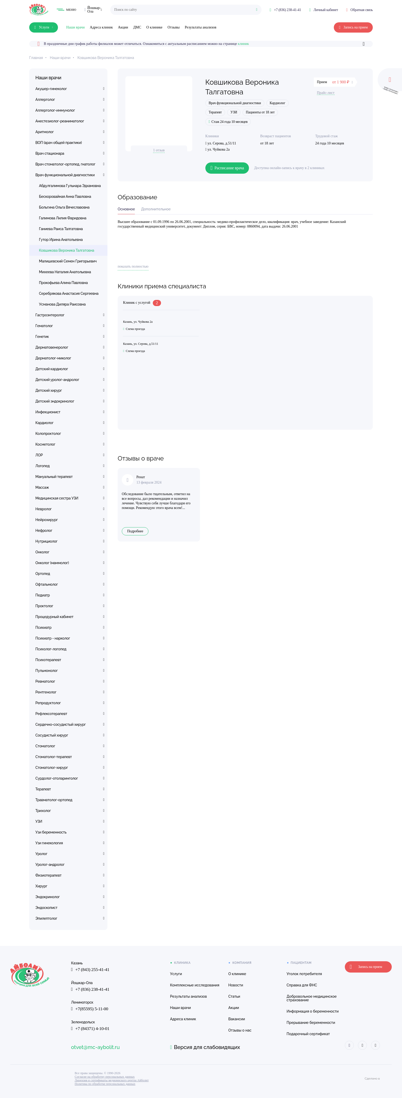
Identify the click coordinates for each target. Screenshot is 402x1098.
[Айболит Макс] (374, 1045)
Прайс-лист (326, 93)
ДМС (137, 27)
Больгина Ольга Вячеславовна (64, 207)
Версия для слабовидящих (205, 1047)
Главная (36, 58)
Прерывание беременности (310, 1022)
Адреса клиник (101, 27)
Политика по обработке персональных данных (105, 1084)
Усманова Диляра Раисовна (62, 304)
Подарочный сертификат (307, 1034)
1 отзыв (159, 150)
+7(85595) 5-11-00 (90, 1009)
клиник (243, 44)
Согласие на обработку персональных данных (105, 1077)
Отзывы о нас (239, 1030)
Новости (235, 985)
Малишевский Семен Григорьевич (68, 261)
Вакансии (236, 1019)
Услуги (176, 974)
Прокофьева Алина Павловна (63, 283)
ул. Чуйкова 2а (217, 149)
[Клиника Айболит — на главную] (38, 9)
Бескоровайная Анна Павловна (65, 196)
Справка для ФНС (301, 985)
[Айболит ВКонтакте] (348, 1045)
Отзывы (173, 27)
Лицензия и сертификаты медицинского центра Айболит (112, 1080)
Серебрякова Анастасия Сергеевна (68, 293)
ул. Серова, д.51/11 (220, 143)
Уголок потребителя (303, 974)
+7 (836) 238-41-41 (90, 989)
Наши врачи (75, 27)
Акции (123, 27)
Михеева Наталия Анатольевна (65, 272)
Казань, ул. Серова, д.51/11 (140, 344)
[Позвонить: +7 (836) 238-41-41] (285, 10)
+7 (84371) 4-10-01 (90, 1029)
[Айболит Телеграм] (361, 1045)
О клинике (154, 27)
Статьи (233, 996)
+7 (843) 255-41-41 (90, 969)
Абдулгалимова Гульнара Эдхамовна (70, 186)
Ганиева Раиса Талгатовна (61, 229)
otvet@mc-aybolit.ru (95, 1047)
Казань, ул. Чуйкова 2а (138, 321)
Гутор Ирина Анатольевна (61, 240)
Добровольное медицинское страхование (311, 998)
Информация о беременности (312, 1011)
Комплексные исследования (194, 985)
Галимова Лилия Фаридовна (62, 218)
